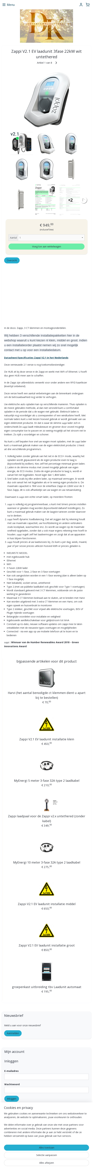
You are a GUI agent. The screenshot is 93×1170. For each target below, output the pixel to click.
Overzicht (12, 260)
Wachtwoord (12, 1084)
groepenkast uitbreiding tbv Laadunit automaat (46, 987)
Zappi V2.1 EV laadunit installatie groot (47, 945)
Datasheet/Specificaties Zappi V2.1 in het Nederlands (36, 357)
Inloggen (11, 1098)
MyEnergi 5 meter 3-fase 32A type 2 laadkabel (46, 781)
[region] (46, 1126)
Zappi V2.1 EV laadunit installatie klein (46, 739)
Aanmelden (13, 1033)
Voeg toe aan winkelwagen (46, 246)
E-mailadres (11, 1071)
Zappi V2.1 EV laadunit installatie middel (47, 904)
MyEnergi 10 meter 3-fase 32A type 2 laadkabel (46, 862)
